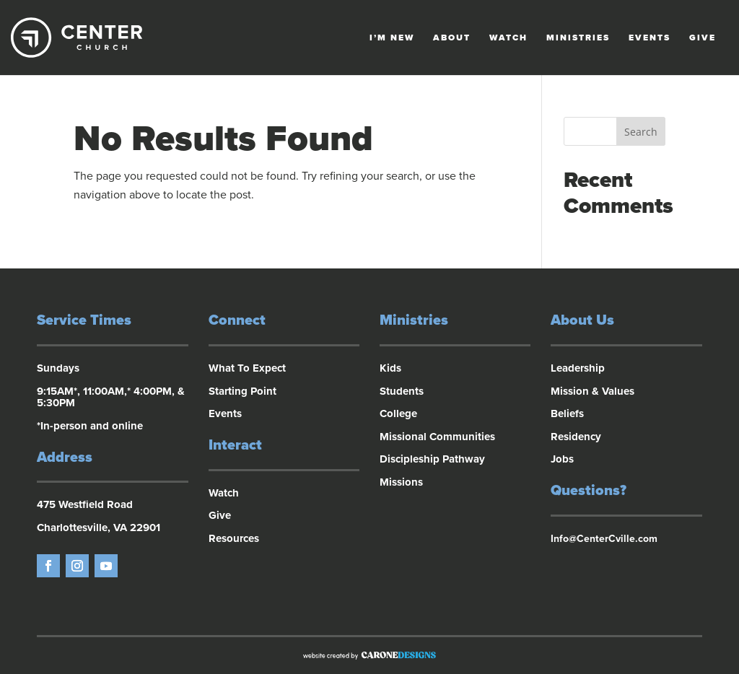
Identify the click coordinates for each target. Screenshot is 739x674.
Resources (234, 538)
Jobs (562, 458)
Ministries (578, 37)
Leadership (578, 368)
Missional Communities (437, 436)
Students (402, 391)
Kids (390, 368)
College (398, 413)
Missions (401, 482)
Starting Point (242, 391)
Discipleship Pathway (432, 458)
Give (702, 37)
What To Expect (247, 368)
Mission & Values (592, 391)
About (452, 37)
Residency (576, 436)
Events (649, 37)
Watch (508, 37)
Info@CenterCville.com (604, 539)
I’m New (392, 37)
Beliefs (567, 413)
